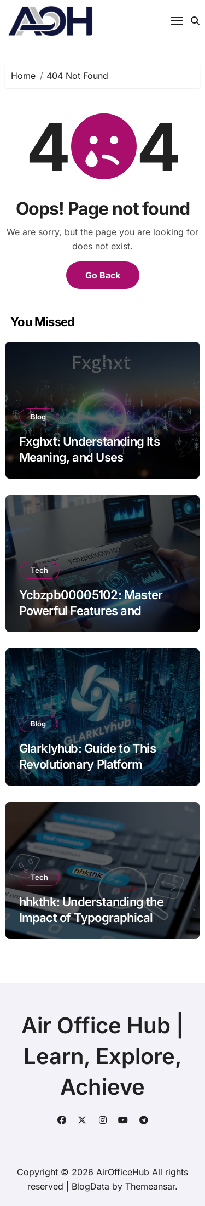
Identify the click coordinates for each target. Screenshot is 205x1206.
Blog (38, 416)
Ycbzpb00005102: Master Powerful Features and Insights (91, 610)
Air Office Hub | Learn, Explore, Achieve (102, 1056)
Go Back (102, 275)
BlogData (90, 1186)
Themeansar (150, 1186)
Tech (39, 570)
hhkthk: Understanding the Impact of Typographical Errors (91, 917)
